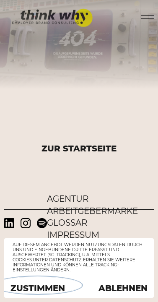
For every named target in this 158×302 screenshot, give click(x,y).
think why (52, 16)
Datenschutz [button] (65, 260)
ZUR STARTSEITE (79, 148)
